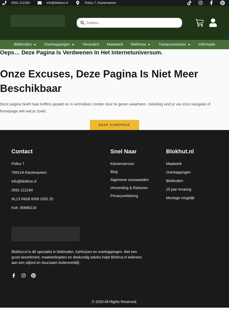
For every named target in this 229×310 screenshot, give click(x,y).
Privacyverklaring (124, 196)
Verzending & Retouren (129, 188)
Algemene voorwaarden (129, 180)
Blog (114, 172)
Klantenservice (122, 164)
